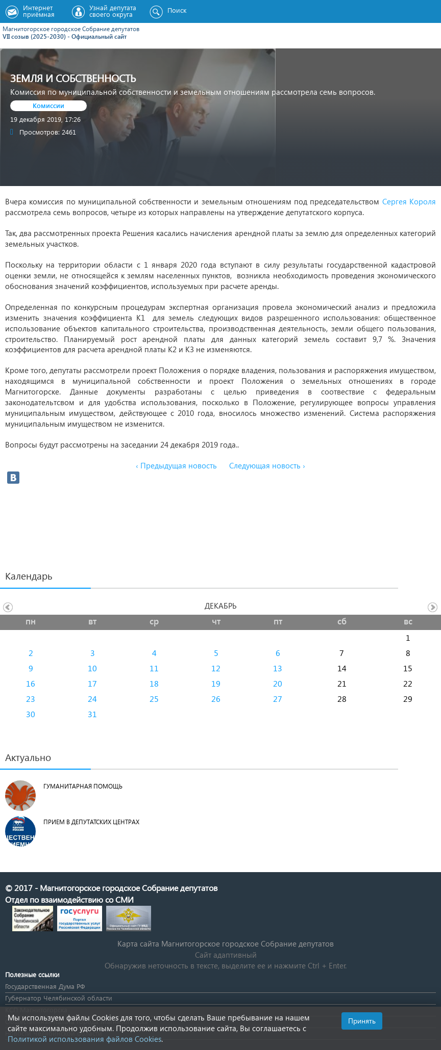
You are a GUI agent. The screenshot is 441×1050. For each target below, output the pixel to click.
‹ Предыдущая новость (176, 465)
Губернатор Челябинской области (58, 997)
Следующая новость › (267, 465)
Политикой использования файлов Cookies (84, 1039)
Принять (362, 1021)
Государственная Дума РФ (45, 986)
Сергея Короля (409, 201)
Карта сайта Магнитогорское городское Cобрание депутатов (225, 943)
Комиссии (48, 105)
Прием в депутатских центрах (91, 822)
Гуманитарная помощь (82, 786)
